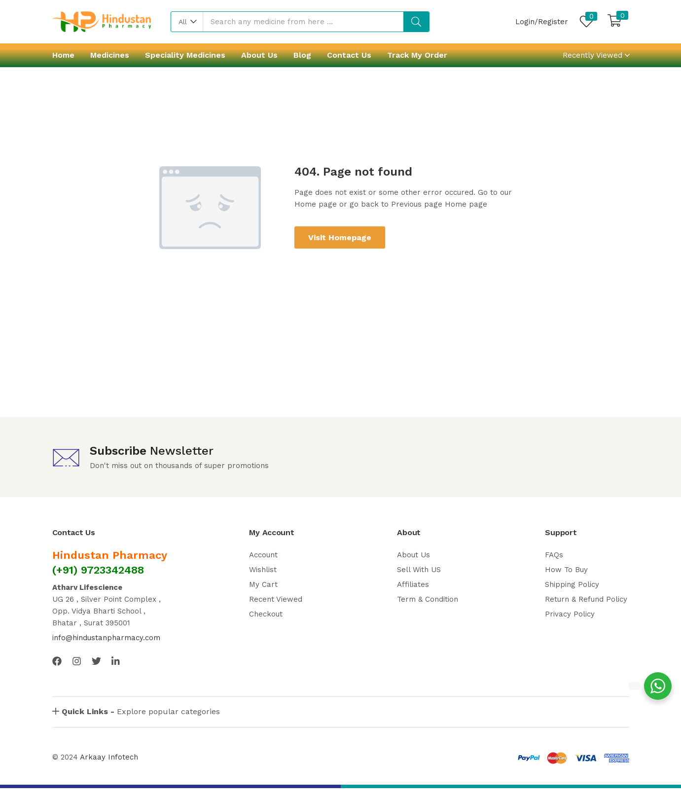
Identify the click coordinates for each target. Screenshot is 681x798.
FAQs (554, 554)
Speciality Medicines (185, 55)
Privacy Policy (570, 614)
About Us (259, 55)
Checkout (266, 614)
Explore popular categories (141, 711)
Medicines (109, 55)
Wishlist (263, 569)
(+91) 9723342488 (98, 570)
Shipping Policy (572, 584)
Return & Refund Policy (586, 599)
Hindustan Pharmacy (109, 555)
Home (63, 55)
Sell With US (419, 569)
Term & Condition (427, 599)
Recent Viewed (275, 599)
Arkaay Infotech (109, 757)
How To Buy (566, 569)
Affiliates (413, 584)
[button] (187, 22)
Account (263, 554)
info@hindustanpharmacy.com (106, 637)
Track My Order (417, 55)
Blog (302, 55)
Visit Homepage (339, 237)
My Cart (263, 584)
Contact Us (349, 55)
